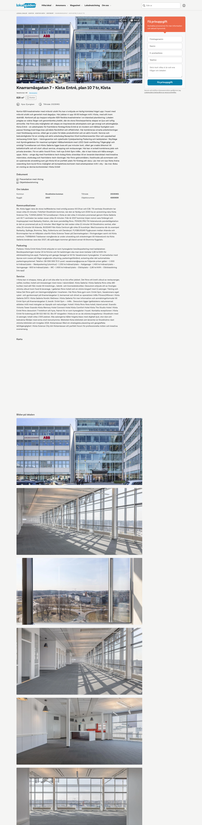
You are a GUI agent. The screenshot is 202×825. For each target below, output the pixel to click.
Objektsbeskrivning (27, 182)
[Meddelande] (165, 70)
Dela (123, 20)
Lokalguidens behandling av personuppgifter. (160, 92)
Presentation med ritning (29, 179)
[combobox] (162, 5)
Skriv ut (135, 20)
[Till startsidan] (26, 6)
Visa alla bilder (26, 79)
